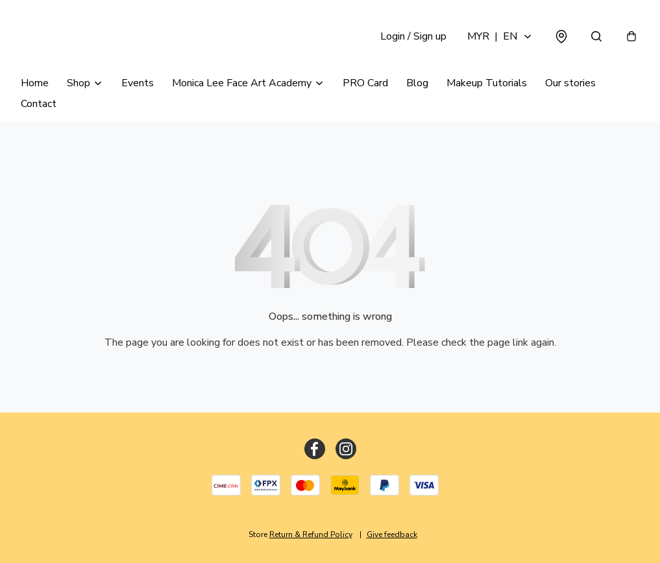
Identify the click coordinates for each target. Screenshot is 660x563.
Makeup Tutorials (486, 83)
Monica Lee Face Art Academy (242, 83)
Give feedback (392, 534)
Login (413, 36)
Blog (417, 83)
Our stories (570, 83)
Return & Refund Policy (310, 534)
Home (35, 83)
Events (137, 83)
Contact (38, 104)
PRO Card (365, 83)
